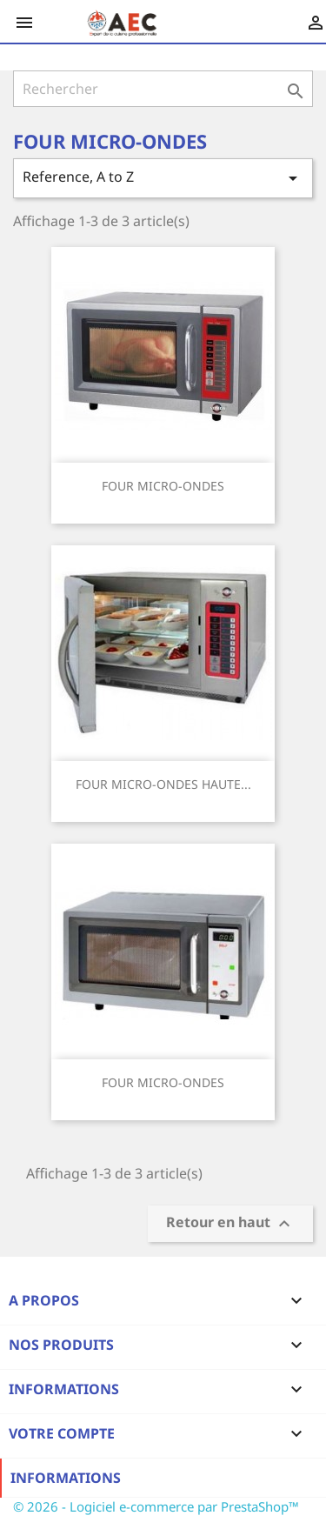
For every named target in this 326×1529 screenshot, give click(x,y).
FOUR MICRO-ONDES (163, 485)
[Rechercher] (163, 88)
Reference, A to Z (163, 178)
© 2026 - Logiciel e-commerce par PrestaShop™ (156, 1506)
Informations (65, 1477)
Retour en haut (230, 1224)
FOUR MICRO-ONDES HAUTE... (163, 784)
